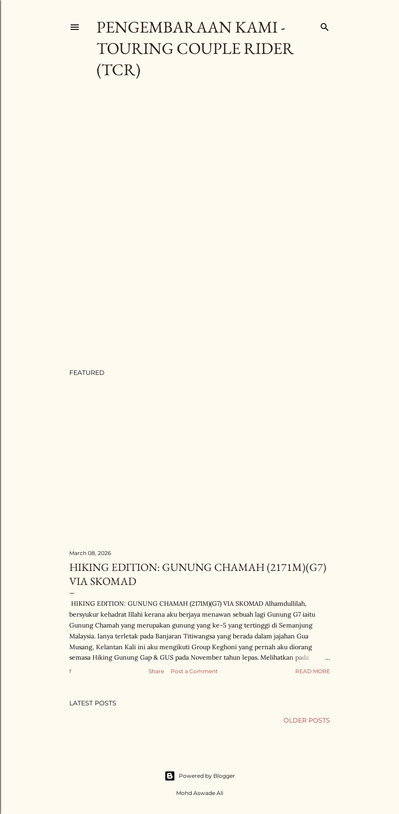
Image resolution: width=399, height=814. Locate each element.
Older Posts (307, 720)
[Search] (324, 25)
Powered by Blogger (199, 776)
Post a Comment (194, 671)
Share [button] (156, 671)
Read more (312, 671)
